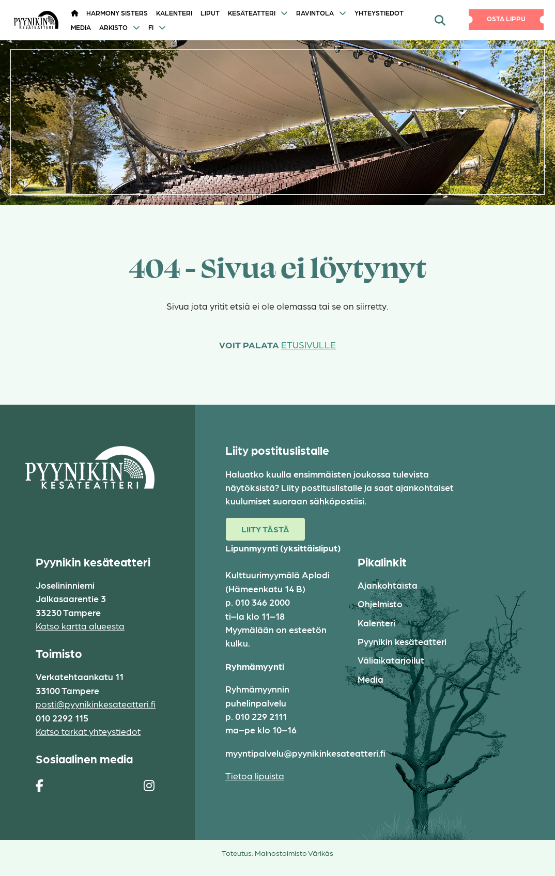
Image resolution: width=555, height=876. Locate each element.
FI (150, 27)
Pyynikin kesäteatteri (402, 641)
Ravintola (315, 13)
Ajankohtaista (388, 584)
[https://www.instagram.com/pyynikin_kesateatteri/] (149, 785)
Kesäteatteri (251, 13)
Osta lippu (506, 18)
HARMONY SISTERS (117, 13)
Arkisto (113, 27)
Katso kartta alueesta (80, 625)
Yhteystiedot (379, 13)
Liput (210, 13)
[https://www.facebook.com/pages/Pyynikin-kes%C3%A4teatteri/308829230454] (39, 785)
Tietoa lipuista (254, 775)
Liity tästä (265, 529)
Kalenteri (174, 13)
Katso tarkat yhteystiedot (88, 731)
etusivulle (308, 344)
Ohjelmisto (380, 603)
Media (81, 27)
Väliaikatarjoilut (391, 659)
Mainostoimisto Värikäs (294, 852)
